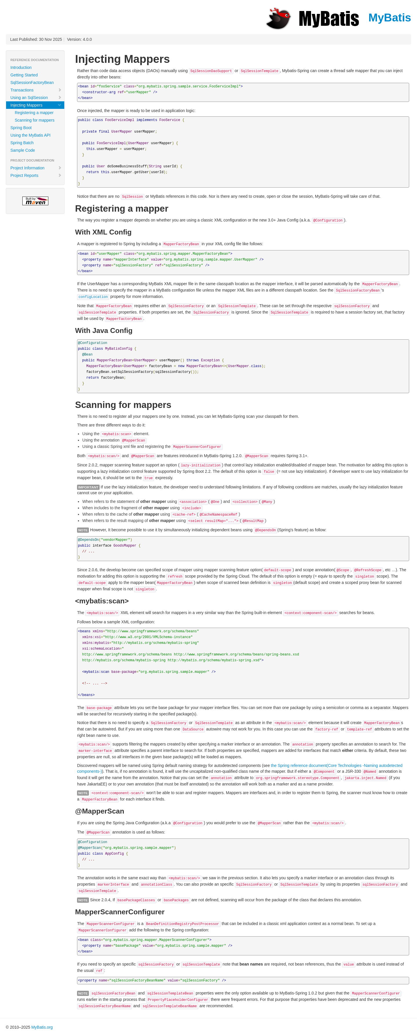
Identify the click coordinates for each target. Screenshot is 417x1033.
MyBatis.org (42, 1027)
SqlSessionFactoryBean (32, 82)
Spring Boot (21, 127)
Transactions (36, 90)
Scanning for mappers (34, 120)
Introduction (21, 67)
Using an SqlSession (36, 97)
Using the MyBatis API (30, 135)
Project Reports (36, 175)
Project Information (36, 168)
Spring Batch (22, 142)
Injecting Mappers (36, 105)
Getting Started (24, 75)
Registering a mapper (34, 112)
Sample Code (22, 150)
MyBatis (337, 17)
